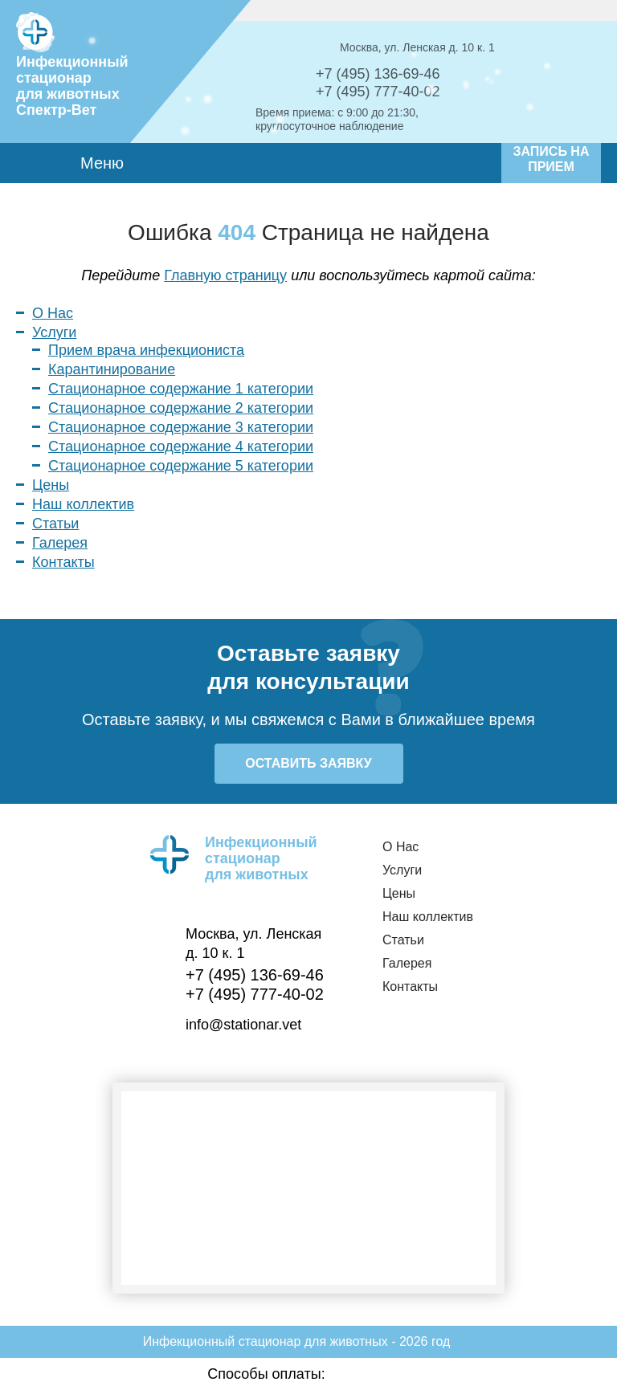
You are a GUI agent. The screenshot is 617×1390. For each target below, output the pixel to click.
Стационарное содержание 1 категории (180, 389)
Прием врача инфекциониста (146, 350)
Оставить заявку (308, 763)
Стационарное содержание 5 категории (180, 466)
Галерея (60, 543)
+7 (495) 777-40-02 (378, 92)
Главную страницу (225, 275)
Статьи (55, 524)
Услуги (54, 332)
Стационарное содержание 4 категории (180, 446)
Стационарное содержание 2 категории (180, 408)
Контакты (63, 562)
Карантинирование (111, 369)
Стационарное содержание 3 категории (180, 427)
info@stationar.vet (243, 1025)
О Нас (52, 313)
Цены (50, 485)
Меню (124, 163)
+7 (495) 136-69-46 (378, 74)
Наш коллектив (83, 504)
